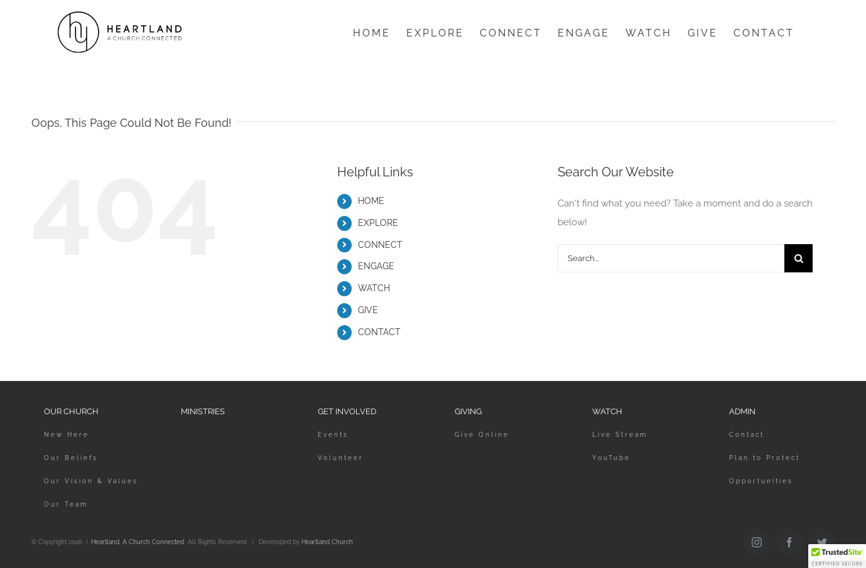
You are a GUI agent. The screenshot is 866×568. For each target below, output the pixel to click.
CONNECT (380, 245)
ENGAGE (376, 266)
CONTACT (379, 332)
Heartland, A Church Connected (137, 542)
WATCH (374, 288)
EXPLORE (378, 223)
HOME (371, 201)
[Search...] (671, 258)
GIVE (368, 310)
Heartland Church (327, 542)
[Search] (798, 258)
